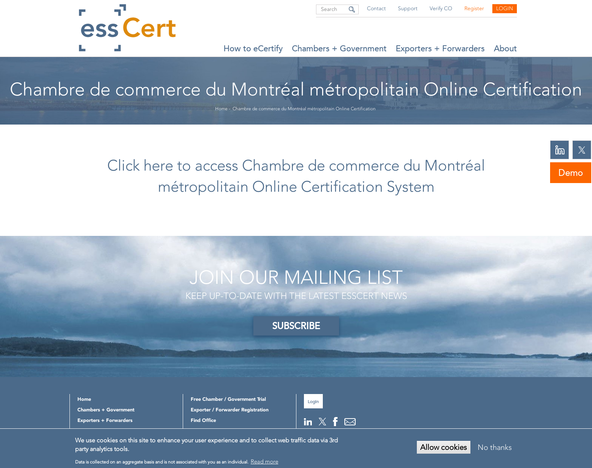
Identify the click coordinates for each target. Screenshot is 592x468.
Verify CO (441, 8)
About (505, 48)
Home (221, 108)
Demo (570, 173)
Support (408, 8)
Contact (376, 8)
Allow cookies (443, 447)
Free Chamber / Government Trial (228, 399)
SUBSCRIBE (296, 326)
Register (474, 8)
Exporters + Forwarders (440, 48)
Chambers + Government (339, 48)
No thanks (495, 447)
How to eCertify (253, 48)
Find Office (203, 420)
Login (504, 8)
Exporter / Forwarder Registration (229, 410)
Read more (264, 461)
